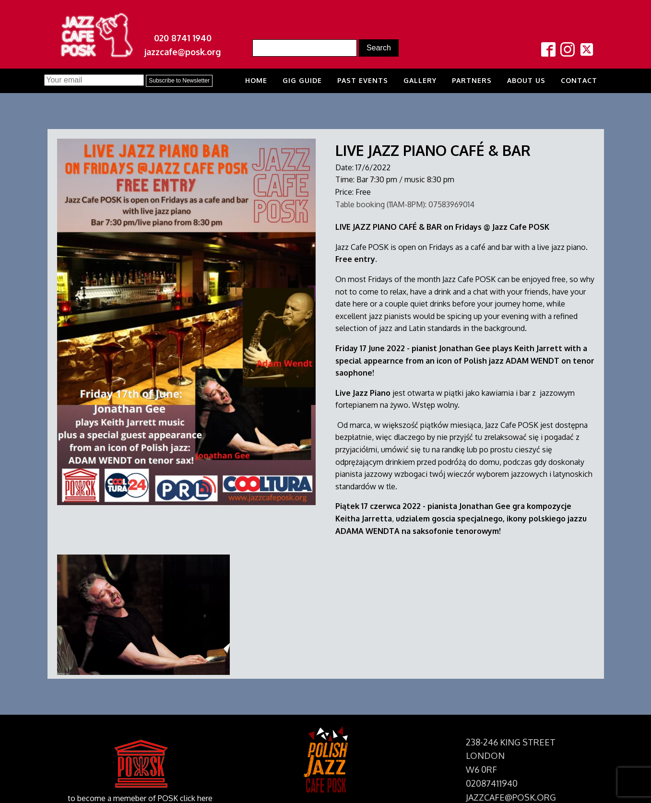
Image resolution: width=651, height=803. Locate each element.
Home (256, 80)
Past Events (362, 80)
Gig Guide (302, 80)
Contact (579, 80)
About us (526, 80)
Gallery (420, 80)
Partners (472, 80)
